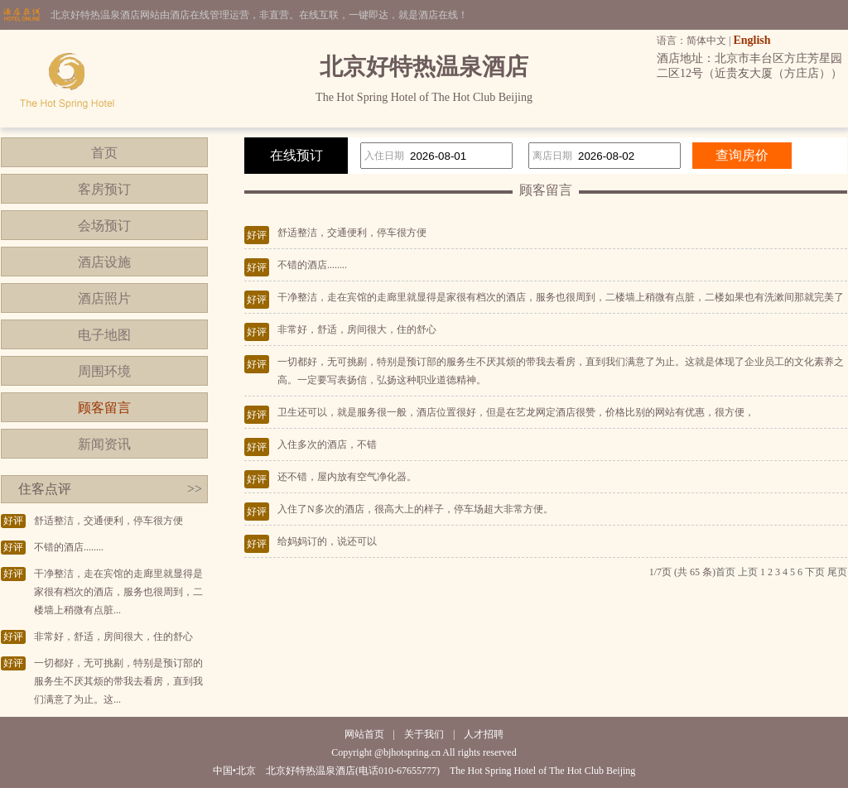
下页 (815, 572)
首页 (104, 153)
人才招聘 (484, 734)
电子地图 (104, 335)
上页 (748, 572)
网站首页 (364, 734)
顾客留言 (104, 408)
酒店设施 (104, 262)
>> (194, 489)
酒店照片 (104, 298)
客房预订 (104, 189)
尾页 (837, 572)
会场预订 (104, 226)
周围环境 (104, 371)
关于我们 (424, 734)
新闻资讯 (104, 444)
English (751, 40)
